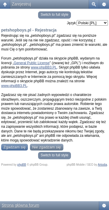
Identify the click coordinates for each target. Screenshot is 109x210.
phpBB (21, 164)
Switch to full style (54, 15)
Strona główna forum (20, 205)
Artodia (102, 164)
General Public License (31, 63)
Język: (72, 23)
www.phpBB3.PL (44, 67)
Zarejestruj (21, 4)
